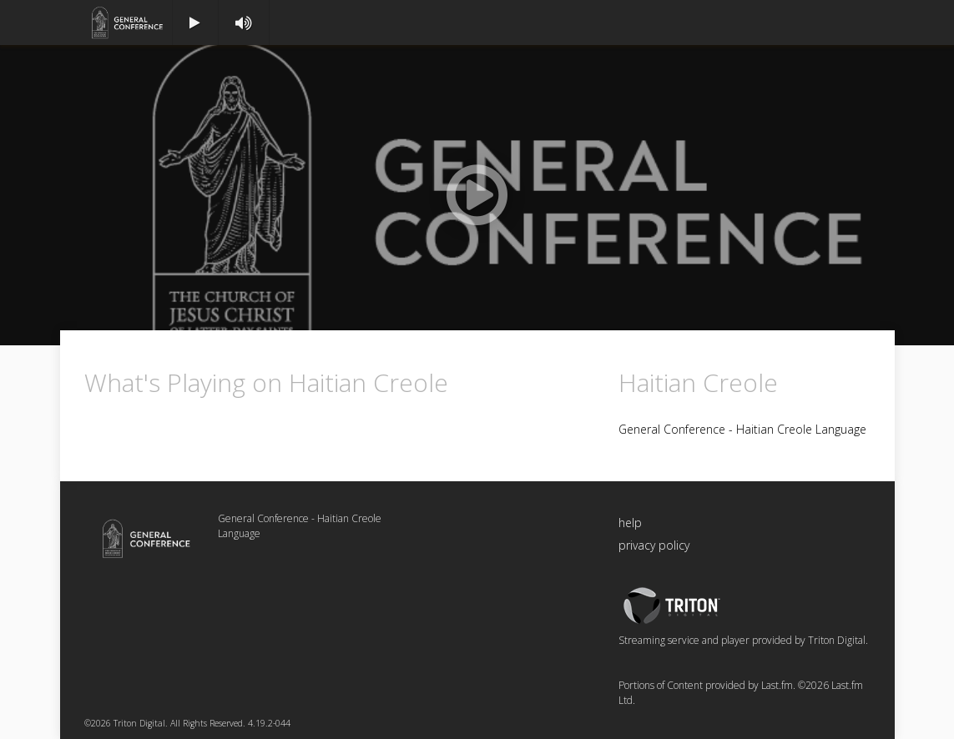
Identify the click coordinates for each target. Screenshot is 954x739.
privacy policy (653, 545)
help (630, 522)
